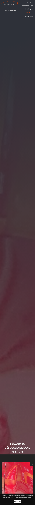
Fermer (17, 501)
